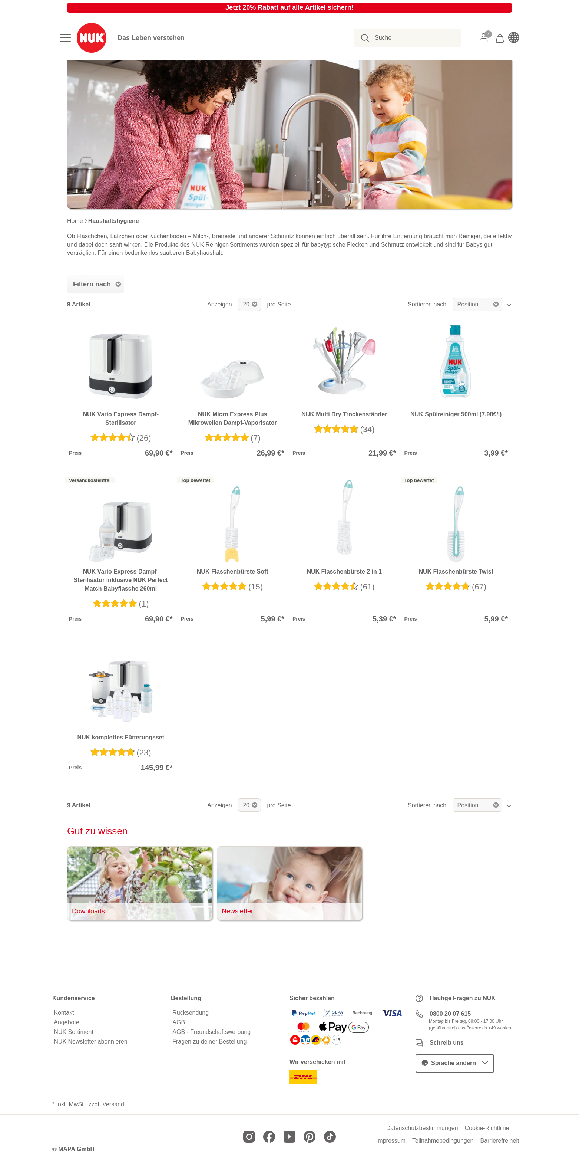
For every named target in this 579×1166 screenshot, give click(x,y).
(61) (367, 586)
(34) (367, 429)
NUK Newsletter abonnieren (90, 1042)
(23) (143, 752)
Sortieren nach (427, 304)
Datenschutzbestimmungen (422, 1128)
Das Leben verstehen (151, 38)
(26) (143, 438)
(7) (256, 438)
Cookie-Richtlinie (487, 1128)
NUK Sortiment (73, 1032)
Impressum (391, 1141)
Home (75, 221)
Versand (113, 1104)
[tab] (95, 284)
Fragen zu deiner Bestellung (209, 1042)
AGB (178, 1022)
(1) (144, 603)
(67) (479, 586)
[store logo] (91, 38)
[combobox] (411, 38)
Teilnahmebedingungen (442, 1141)
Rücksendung (190, 1013)
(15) (255, 586)
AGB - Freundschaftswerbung (211, 1032)
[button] (455, 1063)
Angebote (66, 1022)
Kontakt (64, 1013)
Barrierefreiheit (499, 1141)
